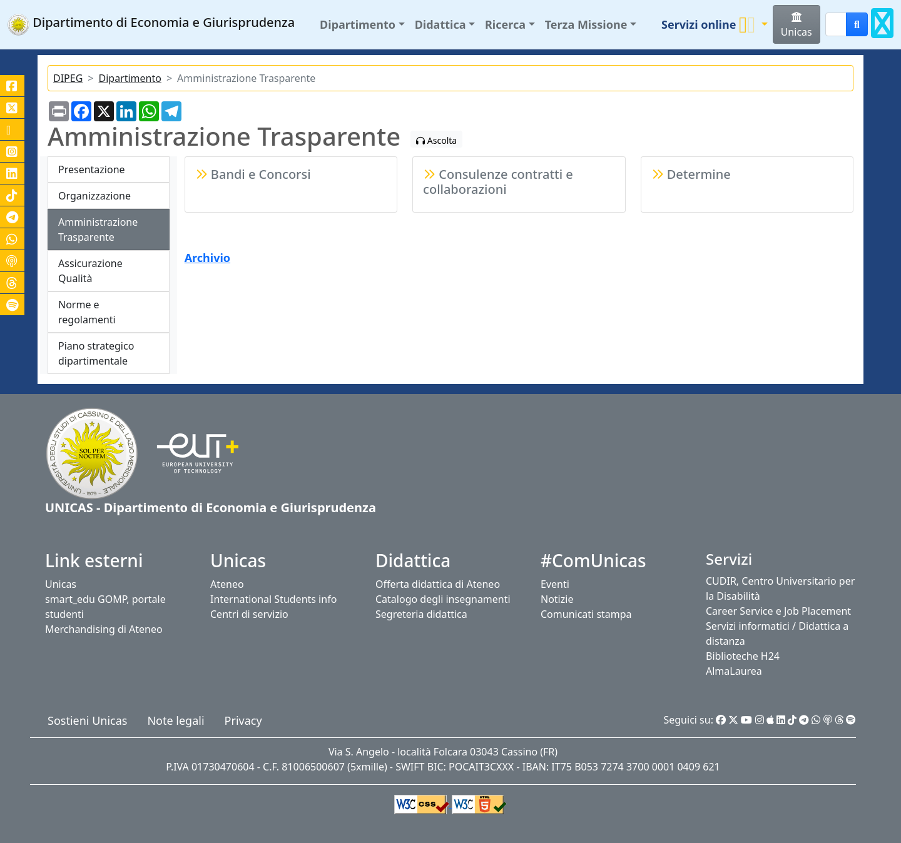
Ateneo (227, 584)
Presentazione (91, 169)
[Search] (836, 24)
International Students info (273, 599)
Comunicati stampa (586, 614)
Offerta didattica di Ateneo (437, 584)
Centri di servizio (249, 614)
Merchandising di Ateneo (104, 629)
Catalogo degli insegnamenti (443, 599)
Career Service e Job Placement (778, 611)
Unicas (60, 584)
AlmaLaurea (734, 671)
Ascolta (436, 140)
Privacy (243, 720)
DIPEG (68, 78)
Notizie (557, 599)
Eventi (555, 584)
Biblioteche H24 (743, 656)
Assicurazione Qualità (90, 270)
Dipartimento (129, 78)
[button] (362, 24)
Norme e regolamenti (87, 312)
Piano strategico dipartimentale (96, 353)
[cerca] (857, 24)
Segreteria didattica (421, 614)
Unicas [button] (796, 26)
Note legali (175, 720)
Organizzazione (94, 196)
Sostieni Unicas (87, 720)
